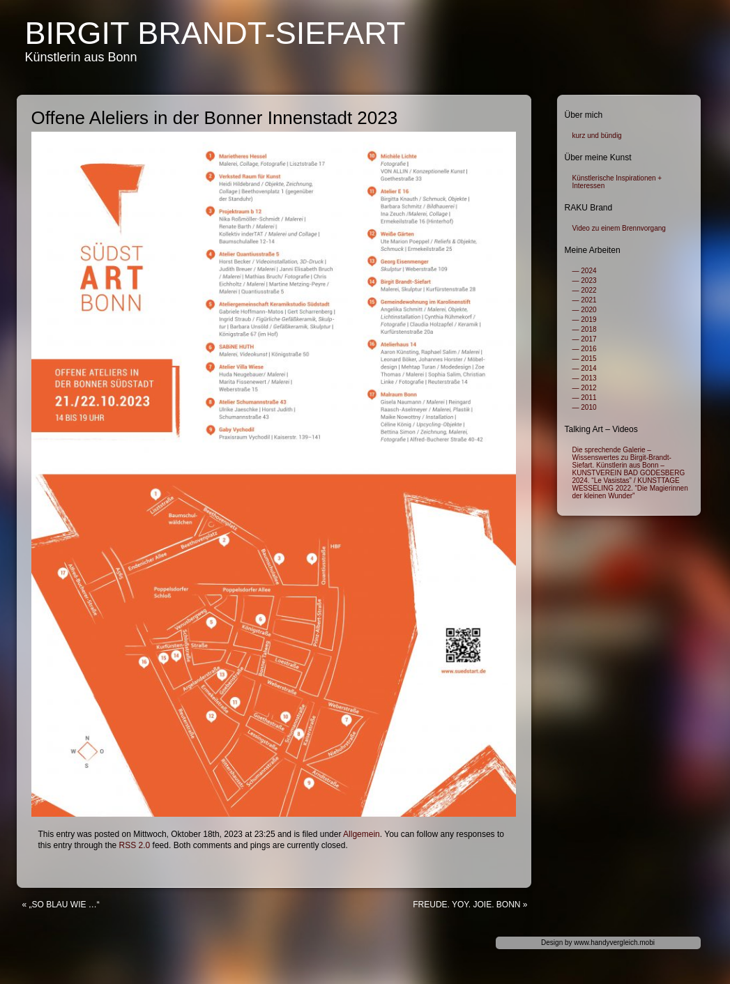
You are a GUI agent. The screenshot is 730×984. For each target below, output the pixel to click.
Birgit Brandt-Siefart (215, 33)
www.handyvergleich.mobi (614, 942)
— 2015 (584, 358)
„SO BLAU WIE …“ (64, 904)
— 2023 (584, 280)
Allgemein (361, 834)
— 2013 (584, 378)
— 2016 (584, 349)
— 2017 (584, 339)
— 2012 (584, 388)
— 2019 (584, 319)
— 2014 (584, 368)
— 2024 (584, 271)
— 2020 (584, 310)
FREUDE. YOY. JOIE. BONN (466, 904)
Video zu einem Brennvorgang (619, 228)
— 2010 (584, 407)
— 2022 (584, 290)
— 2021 (584, 300)
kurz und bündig (597, 135)
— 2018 (584, 329)
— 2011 (584, 397)
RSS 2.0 (135, 845)
